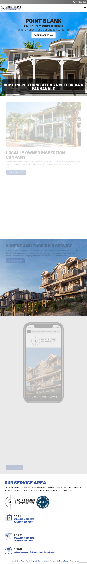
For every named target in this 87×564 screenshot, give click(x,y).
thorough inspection (62, 161)
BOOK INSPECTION (43, 35)
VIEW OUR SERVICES (16, 172)
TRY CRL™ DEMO (15, 467)
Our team (22, 164)
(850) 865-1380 (80, 2)
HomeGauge (64, 561)
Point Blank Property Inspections (34, 561)
